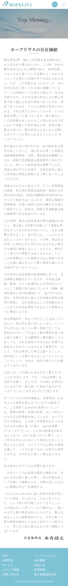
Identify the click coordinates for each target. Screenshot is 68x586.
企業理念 (7, 560)
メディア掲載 (10, 569)
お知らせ (39, 565)
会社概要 (39, 560)
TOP (5, 555)
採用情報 (39, 569)
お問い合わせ (10, 574)
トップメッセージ (45, 555)
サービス (7, 565)
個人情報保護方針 (45, 574)
